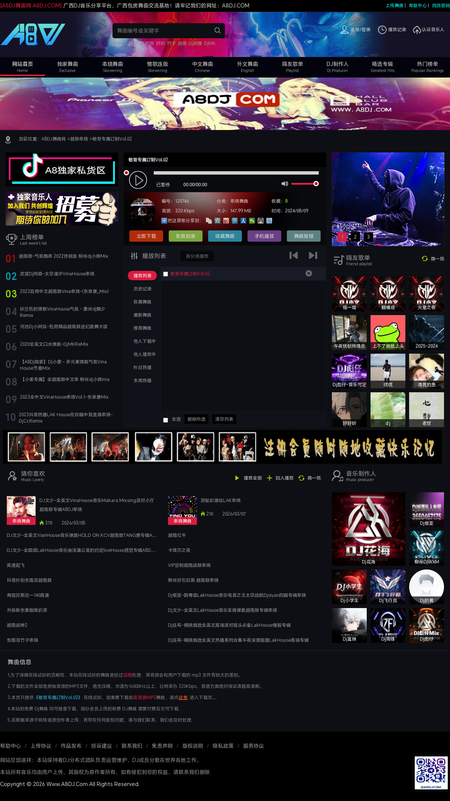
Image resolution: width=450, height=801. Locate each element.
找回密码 (441, 5)
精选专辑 (382, 64)
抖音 (117, 43)
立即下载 (146, 236)
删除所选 (197, 419)
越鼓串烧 (79, 139)
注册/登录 (360, 29)
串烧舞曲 (112, 64)
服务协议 (253, 746)
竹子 (171, 43)
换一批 (437, 259)
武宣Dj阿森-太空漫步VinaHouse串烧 (57, 273)
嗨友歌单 (292, 64)
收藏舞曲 (225, 236)
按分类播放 (197, 256)
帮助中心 (418, 5)
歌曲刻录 (185, 236)
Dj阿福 (195, 43)
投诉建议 (101, 746)
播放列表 (153, 256)
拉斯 (127, 43)
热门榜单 (427, 64)
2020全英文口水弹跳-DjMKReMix (54, 344)
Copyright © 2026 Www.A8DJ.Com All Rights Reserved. (70, 784)
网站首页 (22, 64)
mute (284, 183)
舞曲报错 (304, 236)
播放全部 (253, 478)
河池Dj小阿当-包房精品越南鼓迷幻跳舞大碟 (64, 326)
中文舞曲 (202, 64)
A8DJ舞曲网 (53, 139)
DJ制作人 (338, 64)
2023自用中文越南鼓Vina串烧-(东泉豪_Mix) (64, 291)
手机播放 (264, 236)
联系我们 (132, 746)
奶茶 (138, 43)
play (139, 180)
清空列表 (224, 419)
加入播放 (285, 478)
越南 (182, 43)
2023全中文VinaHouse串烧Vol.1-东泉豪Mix (64, 397)
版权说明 (192, 746)
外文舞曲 (247, 64)
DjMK (210, 43)
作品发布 (71, 746)
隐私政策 (223, 746)
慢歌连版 (157, 64)
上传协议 (40, 746)
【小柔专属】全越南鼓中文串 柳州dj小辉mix (65, 379)
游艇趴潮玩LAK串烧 (221, 500)
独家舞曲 (67, 64)
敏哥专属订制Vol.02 (112, 139)
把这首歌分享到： (186, 220)
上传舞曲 (395, 5)
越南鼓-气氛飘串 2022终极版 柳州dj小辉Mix (63, 256)
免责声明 (162, 746)
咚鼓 (149, 43)
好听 (160, 43)
